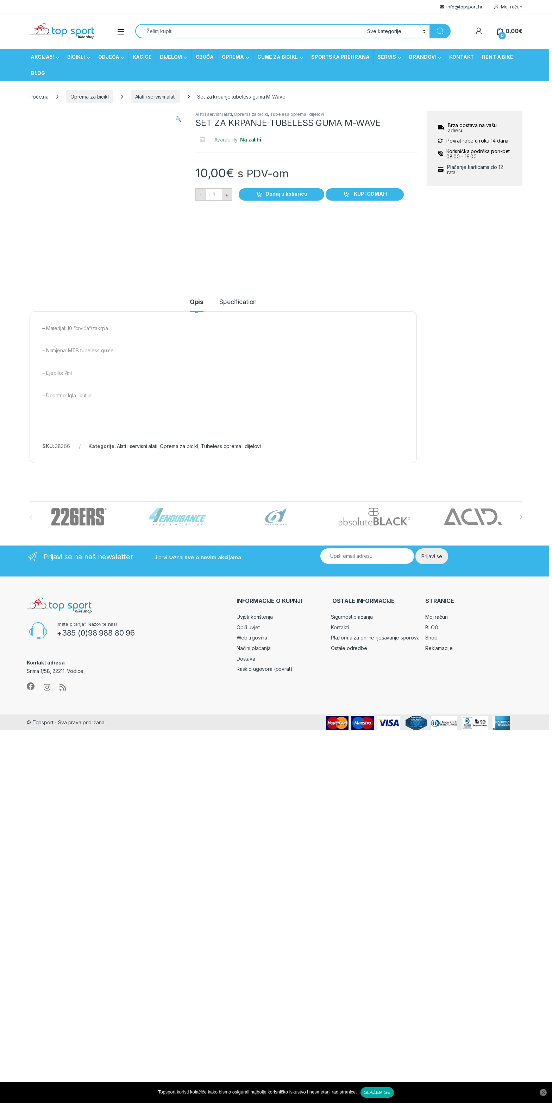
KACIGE (142, 57)
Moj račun (507, 7)
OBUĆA (205, 57)
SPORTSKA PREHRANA (340, 57)
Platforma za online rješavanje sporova (375, 638)
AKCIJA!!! (42, 57)
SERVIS (386, 57)
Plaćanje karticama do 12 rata (475, 169)
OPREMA (233, 57)
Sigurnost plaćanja (351, 617)
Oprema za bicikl (89, 97)
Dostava (246, 659)
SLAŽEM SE (377, 1092)
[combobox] (249, 31)
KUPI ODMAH (370, 194)
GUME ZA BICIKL (277, 57)
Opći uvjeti (249, 627)
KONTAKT (461, 57)
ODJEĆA (108, 57)
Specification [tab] (238, 302)
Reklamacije (438, 648)
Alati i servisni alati (155, 97)
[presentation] (520, 517)
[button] (178, 119)
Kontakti (340, 627)
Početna (39, 97)
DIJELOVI (171, 57)
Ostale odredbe (349, 648)
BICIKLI (76, 57)
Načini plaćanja (254, 648)
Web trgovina (252, 638)
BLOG (38, 73)
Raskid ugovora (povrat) (265, 669)
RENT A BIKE (497, 57)
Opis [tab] (196, 302)
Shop (431, 638)
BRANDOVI (422, 57)
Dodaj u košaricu (286, 194)
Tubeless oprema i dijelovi (297, 114)
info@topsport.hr (464, 7)
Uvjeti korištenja (255, 617)
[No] (543, 1092)
